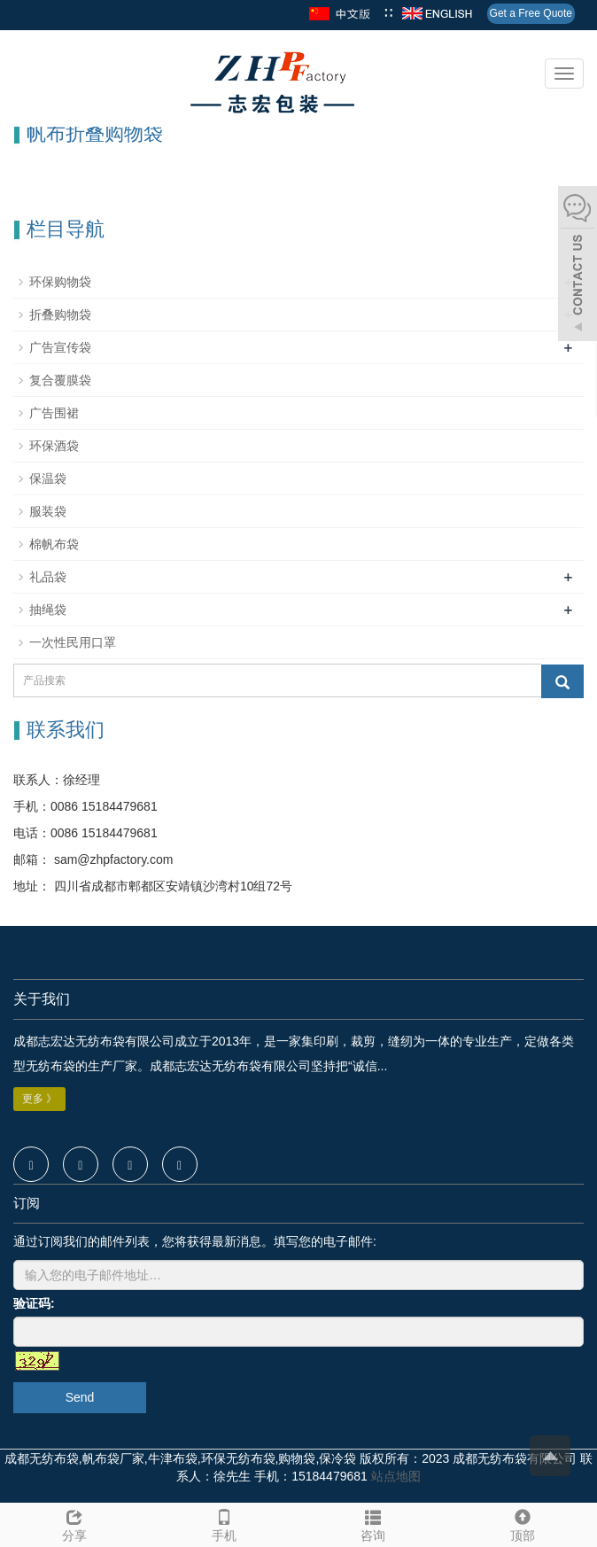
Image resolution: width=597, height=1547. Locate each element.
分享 (75, 1523)
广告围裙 (54, 413)
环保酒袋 (54, 446)
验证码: (34, 1303)
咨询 (373, 1523)
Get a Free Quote (531, 13)
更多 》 (39, 1098)
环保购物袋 (60, 282)
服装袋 (47, 511)
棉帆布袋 (54, 544)
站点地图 (396, 1476)
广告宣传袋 (60, 347)
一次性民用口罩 (72, 642)
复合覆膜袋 (60, 380)
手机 (224, 1523)
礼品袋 (47, 577)
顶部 (523, 1523)
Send (80, 1397)
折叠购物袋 (60, 314)
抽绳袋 (47, 609)
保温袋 (47, 478)
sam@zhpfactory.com (111, 859)
